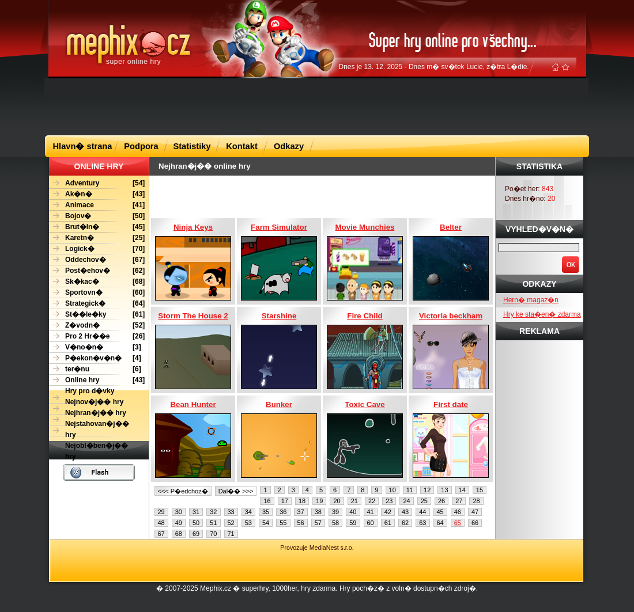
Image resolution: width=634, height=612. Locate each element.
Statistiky (191, 146)
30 (178, 511)
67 (161, 533)
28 (476, 500)
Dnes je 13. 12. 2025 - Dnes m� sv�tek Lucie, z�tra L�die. (434, 67)
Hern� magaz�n (530, 300)
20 (336, 500)
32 (213, 511)
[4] (95, 358)
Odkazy (289, 146)
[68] (97, 281)
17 (284, 500)
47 (474, 511)
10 (392, 489)
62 (405, 522)
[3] (95, 347)
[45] (97, 227)
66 (474, 522)
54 (265, 522)
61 (387, 522)
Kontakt (242, 146)
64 (440, 522)
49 (178, 522)
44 (422, 511)
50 (196, 522)
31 (196, 511)
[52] (97, 325)
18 (302, 500)
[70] (97, 249)
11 (409, 489)
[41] (97, 205)
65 (457, 522)
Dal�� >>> (236, 491)
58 (335, 522)
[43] (97, 194)
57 (318, 522)
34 (248, 511)
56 (300, 522)
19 (319, 500)
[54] (97, 183)
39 (335, 511)
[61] (97, 314)
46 (457, 511)
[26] (97, 336)
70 (213, 533)
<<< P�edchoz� (183, 491)
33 (231, 511)
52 (231, 522)
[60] (97, 292)
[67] (97, 259)
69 (196, 533)
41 (370, 511)
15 (479, 489)
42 (387, 511)
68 (178, 533)
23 (389, 500)
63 (422, 522)
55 (283, 522)
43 (405, 511)
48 (161, 522)
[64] (97, 303)
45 (440, 511)
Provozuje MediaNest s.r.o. (316, 547)
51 (213, 522)
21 (354, 500)
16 (266, 500)
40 (352, 511)
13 (444, 489)
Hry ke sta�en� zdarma (542, 314)
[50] (97, 216)
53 (248, 522)
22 (371, 500)
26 (441, 500)
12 (427, 489)
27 (458, 500)
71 (231, 533)
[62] (97, 270)
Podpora (141, 146)
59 (352, 522)
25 (424, 500)
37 (300, 511)
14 (462, 489)
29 (161, 511)
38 (318, 511)
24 (406, 500)
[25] (97, 238)
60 (370, 522)
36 (283, 511)
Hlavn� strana (82, 146)
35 (265, 511)
